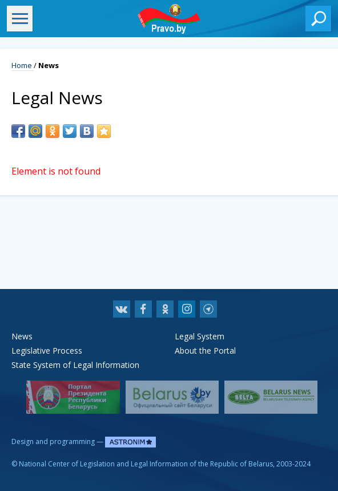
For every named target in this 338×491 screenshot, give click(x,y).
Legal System (199, 336)
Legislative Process (46, 350)
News (22, 336)
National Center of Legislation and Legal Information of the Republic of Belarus (146, 464)
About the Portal (205, 350)
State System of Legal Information (75, 364)
